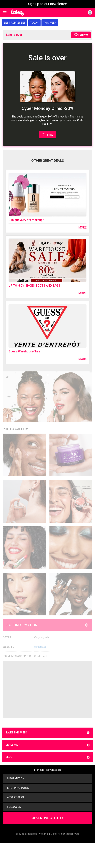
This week (49, 22)
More (82, 227)
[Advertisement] (47, 689)
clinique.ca (40, 646)
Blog (47, 757)
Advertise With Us (47, 818)
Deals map (47, 745)
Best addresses (15, 22)
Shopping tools (17, 787)
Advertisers (15, 797)
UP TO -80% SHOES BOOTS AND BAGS (34, 285)
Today (34, 22)
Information (15, 778)
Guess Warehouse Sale (24, 351)
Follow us (13, 806)
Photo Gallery (16, 429)
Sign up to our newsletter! (47, 4)
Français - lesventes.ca (47, 769)
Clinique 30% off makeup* (26, 220)
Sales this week (47, 733)
